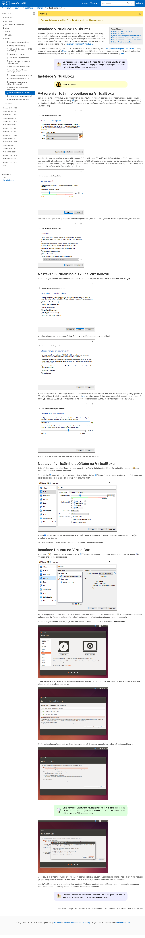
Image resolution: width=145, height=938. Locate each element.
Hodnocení (8, 21)
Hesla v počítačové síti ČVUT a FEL (19, 75)
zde (122, 54)
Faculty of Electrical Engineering (77, 922)
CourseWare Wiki (14, 3)
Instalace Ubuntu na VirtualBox (121, 42)
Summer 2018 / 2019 (10, 155)
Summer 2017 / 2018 (10, 162)
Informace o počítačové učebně (18, 67)
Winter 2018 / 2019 (9, 159)
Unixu (64, 51)
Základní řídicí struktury (16, 54)
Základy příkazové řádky (16, 46)
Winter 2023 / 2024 (9, 125)
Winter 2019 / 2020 (9, 152)
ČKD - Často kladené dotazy (13, 25)
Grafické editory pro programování (19, 96)
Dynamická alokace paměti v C (18, 42)
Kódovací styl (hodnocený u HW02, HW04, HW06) (19, 50)
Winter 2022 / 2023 (9, 132)
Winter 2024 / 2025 (9, 118)
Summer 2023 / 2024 (10, 121)
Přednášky (7, 35)
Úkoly (6, 28)
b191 (9, 8)
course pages (97, 20)
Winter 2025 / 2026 (9, 111)
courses (18, 8)
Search (130, 3)
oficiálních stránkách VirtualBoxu (79, 44)
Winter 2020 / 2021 (9, 145)
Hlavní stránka (8, 180)
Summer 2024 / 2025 (10, 115)
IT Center (57, 922)
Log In (140, 3)
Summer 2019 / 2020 (10, 149)
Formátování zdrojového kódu (18, 58)
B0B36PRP (7, 18)
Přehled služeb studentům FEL (18, 79)
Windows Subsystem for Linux (18, 100)
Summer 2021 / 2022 (10, 135)
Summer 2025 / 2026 (10, 108)
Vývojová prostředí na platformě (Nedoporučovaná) (18, 62)
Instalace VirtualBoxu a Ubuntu (18, 93)
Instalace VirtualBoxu (118, 33)
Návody (6, 39)
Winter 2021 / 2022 (9, 138)
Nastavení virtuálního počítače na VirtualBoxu (126, 40)
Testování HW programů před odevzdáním (17, 88)
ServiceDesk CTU (123, 922)
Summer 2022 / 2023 (10, 128)
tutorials (40, 8)
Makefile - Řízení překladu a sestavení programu (17, 71)
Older (4, 165)
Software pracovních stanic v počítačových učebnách (17, 83)
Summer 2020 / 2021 (10, 142)
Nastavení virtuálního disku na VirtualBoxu (125, 38)
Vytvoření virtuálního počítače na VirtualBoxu (126, 36)
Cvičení (6, 32)
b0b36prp (29, 8)
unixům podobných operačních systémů (119, 48)
